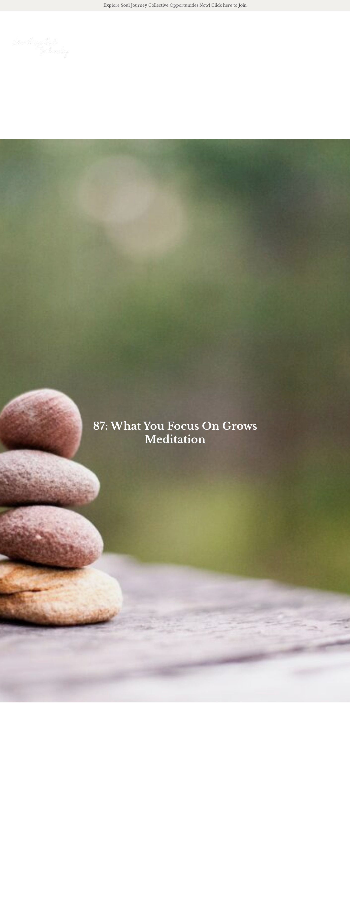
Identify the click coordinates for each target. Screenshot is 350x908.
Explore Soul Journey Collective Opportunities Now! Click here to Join (175, 5)
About (209, 42)
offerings (242, 42)
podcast (276, 42)
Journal (307, 41)
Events (334, 41)
